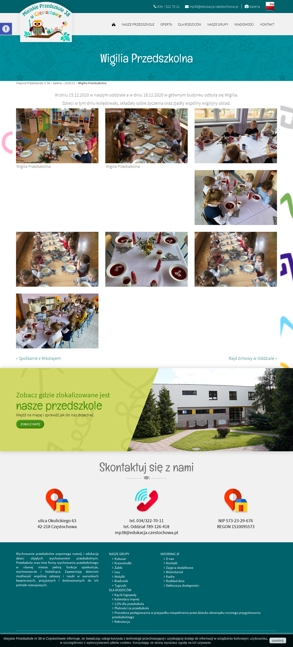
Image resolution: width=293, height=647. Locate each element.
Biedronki (121, 581)
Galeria (57, 83)
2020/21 (70, 83)
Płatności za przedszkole (131, 608)
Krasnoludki (123, 563)
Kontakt (267, 24)
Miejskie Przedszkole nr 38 (33, 83)
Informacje (169, 554)
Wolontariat (174, 572)
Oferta (166, 24)
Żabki (118, 567)
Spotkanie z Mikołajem (40, 358)
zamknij (278, 640)
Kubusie (120, 558)
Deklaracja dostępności (182, 585)
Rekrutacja (122, 621)
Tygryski (120, 585)
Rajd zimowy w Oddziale (251, 358)
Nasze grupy (217, 24)
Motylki (119, 576)
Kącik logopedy (125, 595)
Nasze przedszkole (138, 24)
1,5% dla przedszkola (129, 604)
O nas (170, 558)
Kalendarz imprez (126, 599)
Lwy (117, 572)
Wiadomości (244, 24)
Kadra (170, 576)
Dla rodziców (189, 24)
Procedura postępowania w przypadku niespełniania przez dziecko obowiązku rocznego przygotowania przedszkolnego (186, 614)
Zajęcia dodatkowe (179, 567)
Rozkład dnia (175, 581)
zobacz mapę (30, 424)
